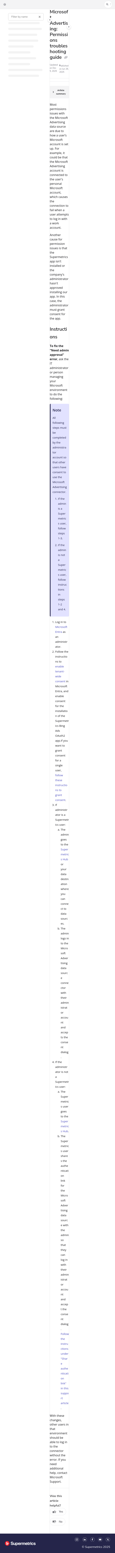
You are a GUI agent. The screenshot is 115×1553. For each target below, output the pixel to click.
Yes (58, 1511)
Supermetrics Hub (65, 854)
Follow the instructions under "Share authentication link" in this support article (65, 1368)
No (58, 1522)
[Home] (4, 4)
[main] (59, 771)
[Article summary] (59, 92)
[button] (108, 4)
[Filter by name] (26, 17)
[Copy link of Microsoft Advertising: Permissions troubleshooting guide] (66, 58)
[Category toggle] (50, 20)
